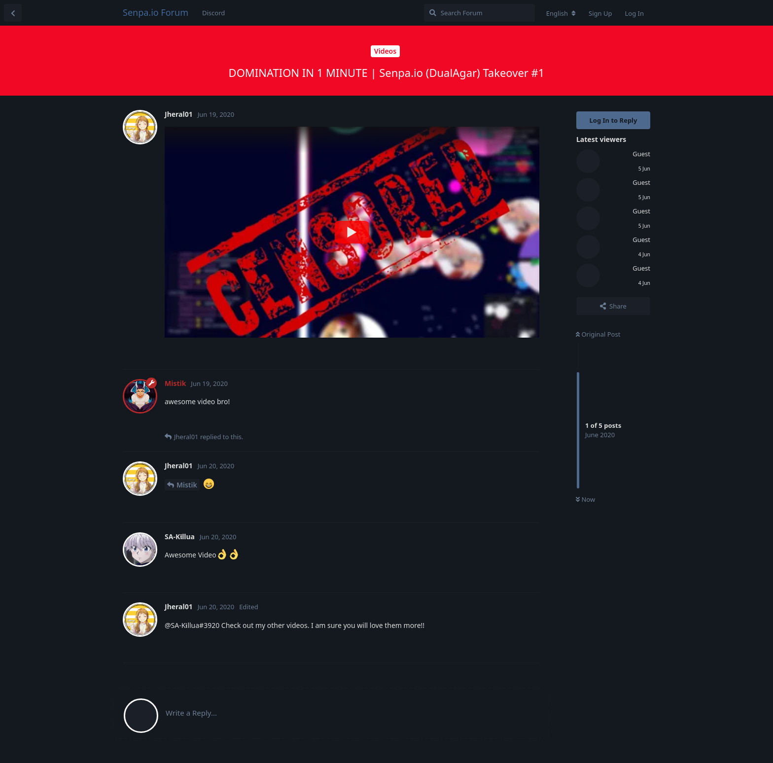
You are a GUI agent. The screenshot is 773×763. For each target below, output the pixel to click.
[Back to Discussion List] (13, 13)
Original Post (598, 334)
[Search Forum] (479, 13)
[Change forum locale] (561, 13)
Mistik (186, 484)
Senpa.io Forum (155, 12)
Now (585, 499)
